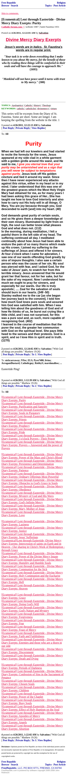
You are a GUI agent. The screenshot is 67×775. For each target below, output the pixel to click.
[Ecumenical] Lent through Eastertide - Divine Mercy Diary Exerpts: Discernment (32, 651)
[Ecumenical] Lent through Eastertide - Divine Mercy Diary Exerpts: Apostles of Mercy (32, 714)
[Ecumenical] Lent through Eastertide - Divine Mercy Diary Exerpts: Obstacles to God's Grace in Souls (32, 481)
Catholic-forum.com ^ (12, 26)
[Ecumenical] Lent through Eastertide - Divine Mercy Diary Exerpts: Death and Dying (32, 657)
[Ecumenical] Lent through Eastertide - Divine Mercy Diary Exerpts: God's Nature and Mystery (32, 609)
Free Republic (8, 2)
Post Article (59, 5)
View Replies (38, 128)
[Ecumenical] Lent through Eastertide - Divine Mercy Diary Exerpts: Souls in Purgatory (32, 411)
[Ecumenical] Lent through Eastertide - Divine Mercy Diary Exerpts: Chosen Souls (32, 682)
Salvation (46, 125)
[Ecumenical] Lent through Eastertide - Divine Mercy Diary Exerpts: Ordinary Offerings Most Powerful (32, 475)
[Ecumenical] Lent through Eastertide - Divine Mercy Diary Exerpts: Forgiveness (32, 615)
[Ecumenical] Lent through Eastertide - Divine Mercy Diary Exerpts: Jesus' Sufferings (32, 536)
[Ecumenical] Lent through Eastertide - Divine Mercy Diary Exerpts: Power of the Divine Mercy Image (32, 555)
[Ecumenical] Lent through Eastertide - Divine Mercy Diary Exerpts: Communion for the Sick (32, 568)
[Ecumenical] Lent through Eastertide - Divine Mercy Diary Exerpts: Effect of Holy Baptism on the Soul (32, 708)
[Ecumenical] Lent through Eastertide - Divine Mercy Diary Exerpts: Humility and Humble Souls (32, 561)
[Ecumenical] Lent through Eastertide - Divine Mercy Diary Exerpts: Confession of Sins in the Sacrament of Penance (32, 674)
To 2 (34, 386)
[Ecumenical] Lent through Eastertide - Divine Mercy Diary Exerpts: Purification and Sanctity (32, 405)
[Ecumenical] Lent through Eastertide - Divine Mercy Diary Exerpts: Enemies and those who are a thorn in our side (32, 642)
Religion (61, 2)
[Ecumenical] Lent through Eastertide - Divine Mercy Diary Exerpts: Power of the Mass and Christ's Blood (32, 456)
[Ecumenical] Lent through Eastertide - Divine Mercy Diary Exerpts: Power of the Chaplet (32, 695)
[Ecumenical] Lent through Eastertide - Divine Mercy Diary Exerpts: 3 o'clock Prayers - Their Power (32, 437)
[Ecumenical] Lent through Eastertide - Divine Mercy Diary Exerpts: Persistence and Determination (32, 462)
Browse (5, 5)
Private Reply (23, 128)
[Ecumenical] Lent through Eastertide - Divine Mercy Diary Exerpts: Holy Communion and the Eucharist (32, 574)
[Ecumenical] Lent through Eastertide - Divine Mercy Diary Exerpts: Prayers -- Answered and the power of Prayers (32, 445)
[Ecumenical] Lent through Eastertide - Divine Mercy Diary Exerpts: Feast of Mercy (32, 628)
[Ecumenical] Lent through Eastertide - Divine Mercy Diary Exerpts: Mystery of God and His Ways (32, 494)
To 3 (34, 740)
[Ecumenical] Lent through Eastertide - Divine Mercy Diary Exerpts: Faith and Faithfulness (32, 635)
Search (14, 5)
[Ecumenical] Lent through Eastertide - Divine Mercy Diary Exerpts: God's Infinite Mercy (32, 501)
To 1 (34, 354)
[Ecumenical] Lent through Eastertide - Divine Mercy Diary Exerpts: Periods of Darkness (32, 666)
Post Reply (8, 128)
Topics (48, 5)
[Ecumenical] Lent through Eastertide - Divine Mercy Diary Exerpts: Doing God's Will (32, 602)
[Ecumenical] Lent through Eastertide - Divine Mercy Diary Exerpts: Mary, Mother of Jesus (32, 507)
